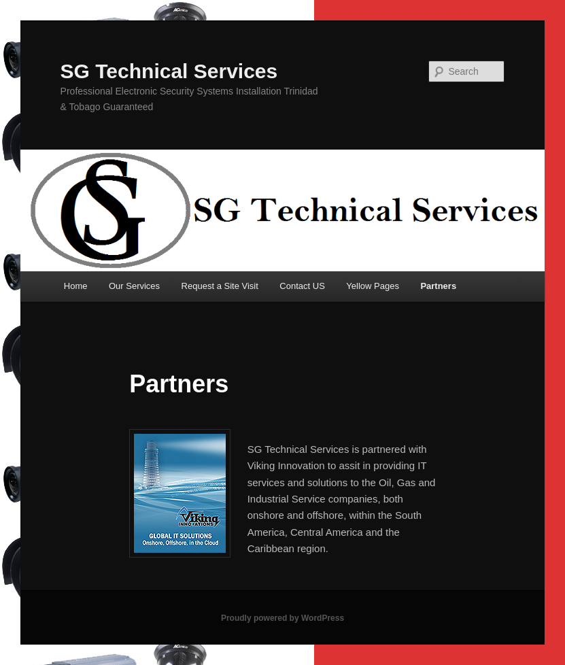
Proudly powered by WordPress (282, 618)
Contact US (301, 286)
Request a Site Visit (220, 286)
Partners (438, 286)
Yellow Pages (372, 286)
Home (76, 286)
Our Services (134, 286)
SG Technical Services (169, 71)
